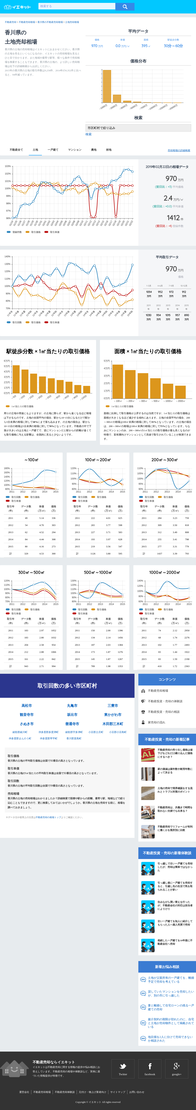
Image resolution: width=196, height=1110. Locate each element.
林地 (108, 149)
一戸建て (53, 149)
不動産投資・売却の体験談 (165, 701)
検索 (89, 134)
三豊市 (113, 706)
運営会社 (24, 1092)
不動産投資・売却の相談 (164, 711)
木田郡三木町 (112, 724)
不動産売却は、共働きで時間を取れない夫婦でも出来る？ (167, 812)
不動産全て (16, 149)
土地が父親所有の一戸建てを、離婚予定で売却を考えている (171, 979)
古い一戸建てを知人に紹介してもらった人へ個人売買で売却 (167, 926)
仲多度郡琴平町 (48, 738)
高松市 (27, 706)
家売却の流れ (156, 722)
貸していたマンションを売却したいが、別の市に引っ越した (171, 993)
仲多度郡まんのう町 (20, 738)
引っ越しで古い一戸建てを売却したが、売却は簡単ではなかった (167, 868)
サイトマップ (117, 1092)
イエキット (95, 1102)
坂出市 (72, 715)
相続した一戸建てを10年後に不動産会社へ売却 (167, 945)
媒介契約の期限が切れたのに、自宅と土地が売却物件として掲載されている (171, 1023)
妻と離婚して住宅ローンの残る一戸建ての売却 (171, 1007)
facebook (150, 1074)
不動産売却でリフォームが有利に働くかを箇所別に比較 (167, 831)
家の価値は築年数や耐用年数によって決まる (167, 774)
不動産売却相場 (158, 690)
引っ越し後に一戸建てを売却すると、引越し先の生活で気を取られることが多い (167, 888)
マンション (74, 149)
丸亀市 (72, 706)
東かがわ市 (112, 715)
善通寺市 (72, 724)
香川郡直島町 (73, 738)
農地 (93, 149)
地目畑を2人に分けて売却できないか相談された (170, 1038)
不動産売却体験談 (65, 1092)
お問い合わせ (136, 1092)
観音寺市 (27, 715)
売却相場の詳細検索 (179, 150)
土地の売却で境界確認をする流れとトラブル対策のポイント (167, 793)
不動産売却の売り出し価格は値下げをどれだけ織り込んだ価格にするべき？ (167, 755)
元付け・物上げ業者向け (92, 1092)
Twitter (123, 1074)
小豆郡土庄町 (95, 732)
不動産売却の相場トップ (48, 817)
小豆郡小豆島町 (118, 732)
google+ (176, 1074)
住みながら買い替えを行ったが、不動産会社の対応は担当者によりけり (167, 907)
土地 (35, 149)
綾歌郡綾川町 (19, 732)
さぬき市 (27, 724)
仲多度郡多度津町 (49, 732)
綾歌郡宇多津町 (74, 732)
